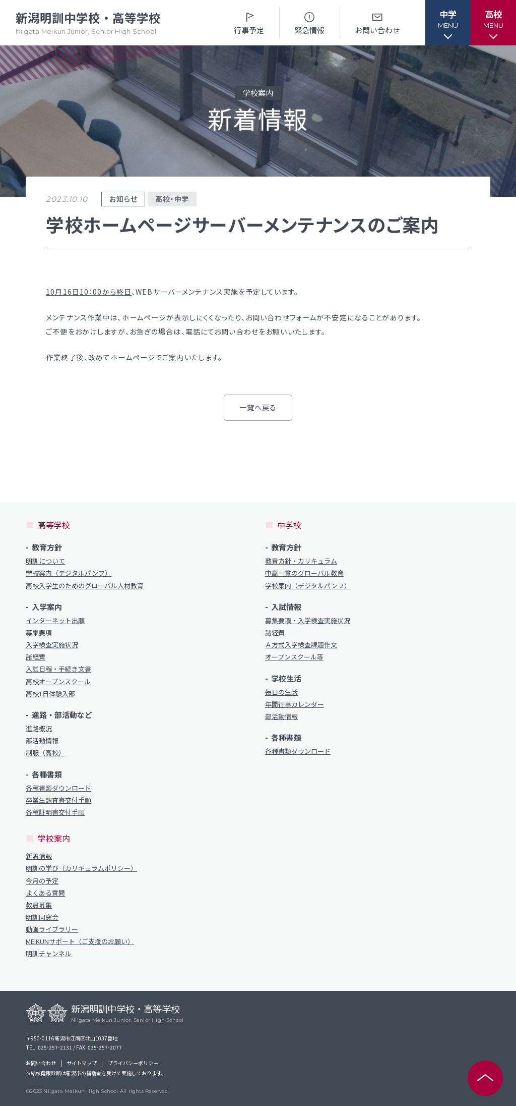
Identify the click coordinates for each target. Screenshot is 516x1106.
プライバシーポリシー (133, 1063)
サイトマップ (82, 1063)
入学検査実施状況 (52, 644)
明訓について (45, 561)
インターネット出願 (55, 620)
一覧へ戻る (258, 407)
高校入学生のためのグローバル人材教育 (85, 585)
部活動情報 (42, 740)
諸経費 (35, 656)
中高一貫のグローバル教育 (304, 573)
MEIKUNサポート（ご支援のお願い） (80, 941)
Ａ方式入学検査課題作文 (301, 644)
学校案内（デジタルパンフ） (68, 573)
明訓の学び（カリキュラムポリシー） (81, 868)
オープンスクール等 (294, 656)
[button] (448, 22)
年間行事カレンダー (294, 704)
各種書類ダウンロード (58, 788)
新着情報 (39, 856)
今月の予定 (42, 881)
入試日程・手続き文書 (58, 669)
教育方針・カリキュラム (301, 561)
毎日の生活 (281, 692)
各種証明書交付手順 (55, 812)
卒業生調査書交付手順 (58, 800)
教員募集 (39, 905)
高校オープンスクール (58, 681)
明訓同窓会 (42, 917)
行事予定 (249, 22)
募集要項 (39, 632)
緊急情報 (309, 22)
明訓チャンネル (49, 953)
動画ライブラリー (52, 929)
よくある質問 (45, 893)
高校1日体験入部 (50, 693)
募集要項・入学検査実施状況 (307, 620)
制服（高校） (45, 752)
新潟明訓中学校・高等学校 (88, 23)
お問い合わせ (377, 22)
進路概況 (39, 728)
